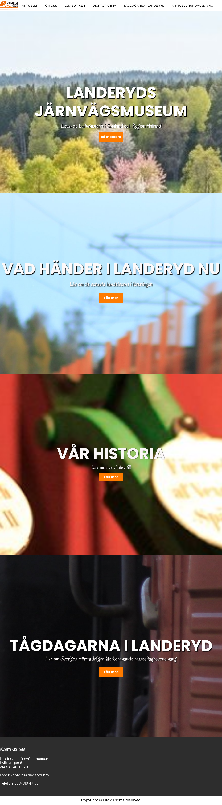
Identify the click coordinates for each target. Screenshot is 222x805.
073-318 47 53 (26, 783)
